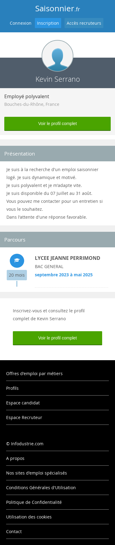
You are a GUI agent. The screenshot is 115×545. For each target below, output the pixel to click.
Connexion (21, 23)
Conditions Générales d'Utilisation (41, 487)
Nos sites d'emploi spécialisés (36, 473)
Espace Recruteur (24, 417)
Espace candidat (23, 403)
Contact (14, 531)
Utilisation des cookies (29, 517)
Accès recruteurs (84, 23)
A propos (15, 458)
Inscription (48, 23)
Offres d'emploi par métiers (34, 373)
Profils (12, 388)
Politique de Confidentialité (34, 502)
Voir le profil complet (57, 123)
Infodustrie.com (27, 443)
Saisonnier (57, 8)
